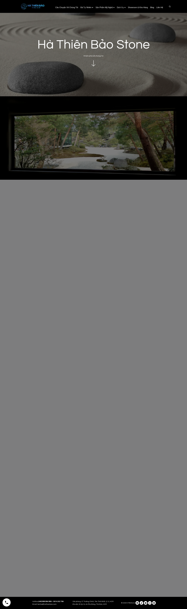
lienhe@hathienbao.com (47, 604)
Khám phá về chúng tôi (93, 54)
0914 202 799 (58, 601)
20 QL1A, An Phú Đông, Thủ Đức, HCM (93, 604)
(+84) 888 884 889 (44, 601)
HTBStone (131, 603)
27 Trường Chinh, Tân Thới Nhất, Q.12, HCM (97, 601)
